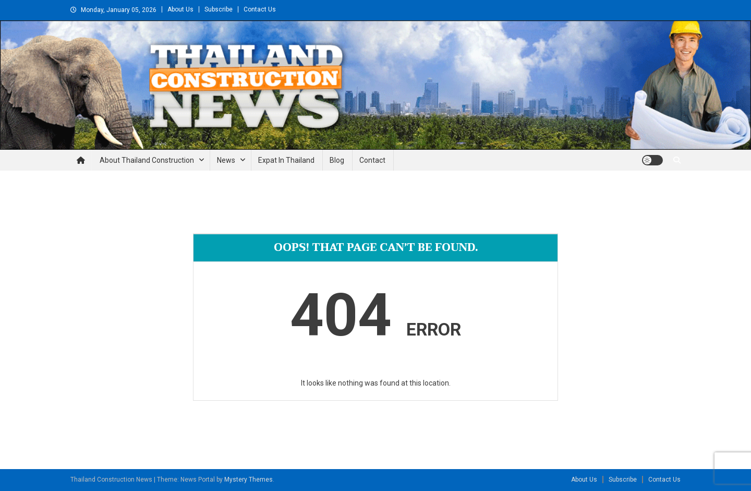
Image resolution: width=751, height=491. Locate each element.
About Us (180, 9)
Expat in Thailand (286, 160)
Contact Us (260, 9)
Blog (337, 160)
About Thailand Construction (147, 160)
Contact (372, 160)
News (226, 160)
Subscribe (218, 9)
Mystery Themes (248, 479)
